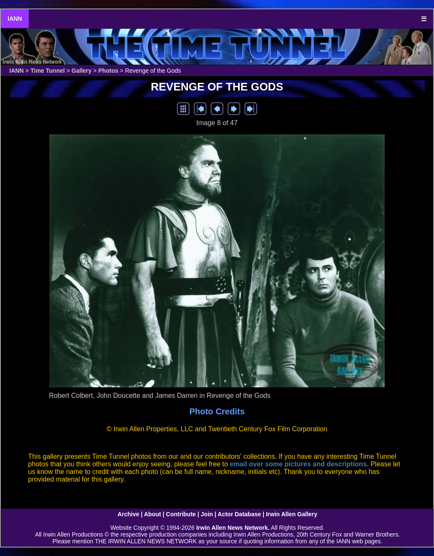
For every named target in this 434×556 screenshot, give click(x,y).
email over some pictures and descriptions (298, 464)
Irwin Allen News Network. (233, 527)
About (152, 514)
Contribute (181, 514)
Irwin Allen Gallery (291, 514)
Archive (128, 514)
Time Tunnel (47, 70)
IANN (15, 18)
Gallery (81, 70)
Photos (108, 70)
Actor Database (239, 514)
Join (207, 514)
